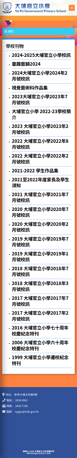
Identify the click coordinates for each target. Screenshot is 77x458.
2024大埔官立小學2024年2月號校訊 (39, 75)
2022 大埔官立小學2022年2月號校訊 (40, 158)
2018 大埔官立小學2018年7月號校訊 (40, 271)
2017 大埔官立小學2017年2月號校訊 (40, 315)
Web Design (32, 453)
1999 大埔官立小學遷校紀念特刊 (40, 360)
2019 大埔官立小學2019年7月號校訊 (40, 241)
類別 (9, 31)
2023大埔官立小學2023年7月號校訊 (39, 99)
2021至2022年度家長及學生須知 (40, 182)
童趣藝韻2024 (26, 63)
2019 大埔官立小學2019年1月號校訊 (40, 256)
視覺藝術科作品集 (30, 87)
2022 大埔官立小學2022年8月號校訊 (40, 144)
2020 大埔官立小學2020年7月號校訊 (40, 212)
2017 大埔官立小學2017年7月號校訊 (40, 301)
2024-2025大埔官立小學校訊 (41, 55)
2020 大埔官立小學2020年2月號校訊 (40, 227)
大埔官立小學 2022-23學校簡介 (41, 114)
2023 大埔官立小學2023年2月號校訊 (40, 129)
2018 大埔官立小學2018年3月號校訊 (40, 286)
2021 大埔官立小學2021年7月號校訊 (40, 197)
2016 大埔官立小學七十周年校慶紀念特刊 (40, 330)
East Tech (46, 453)
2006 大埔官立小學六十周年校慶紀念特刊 (40, 345)
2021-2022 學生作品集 (35, 170)
